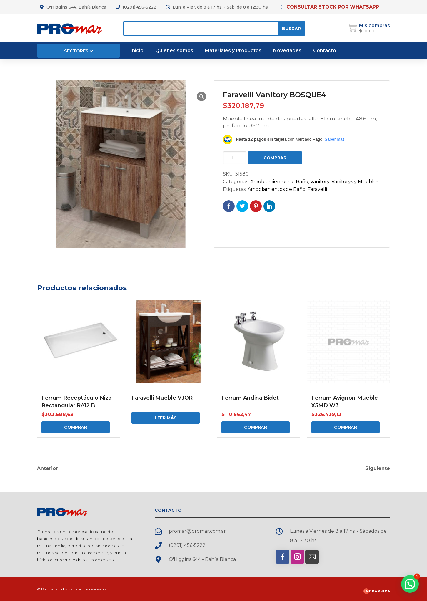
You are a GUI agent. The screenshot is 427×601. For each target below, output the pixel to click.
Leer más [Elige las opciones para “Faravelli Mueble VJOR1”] (166, 417)
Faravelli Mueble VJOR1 (163, 398)
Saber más (335, 139)
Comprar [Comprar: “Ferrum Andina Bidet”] (255, 427)
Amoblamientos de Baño (279, 181)
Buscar (291, 28)
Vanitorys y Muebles (354, 181)
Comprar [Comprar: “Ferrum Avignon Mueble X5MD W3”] (345, 427)
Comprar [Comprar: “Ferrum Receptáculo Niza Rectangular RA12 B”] (75, 427)
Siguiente (377, 468)
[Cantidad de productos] (234, 157)
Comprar (274, 157)
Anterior (47, 468)
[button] (201, 96)
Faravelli (317, 189)
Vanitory (319, 181)
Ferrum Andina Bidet (250, 398)
